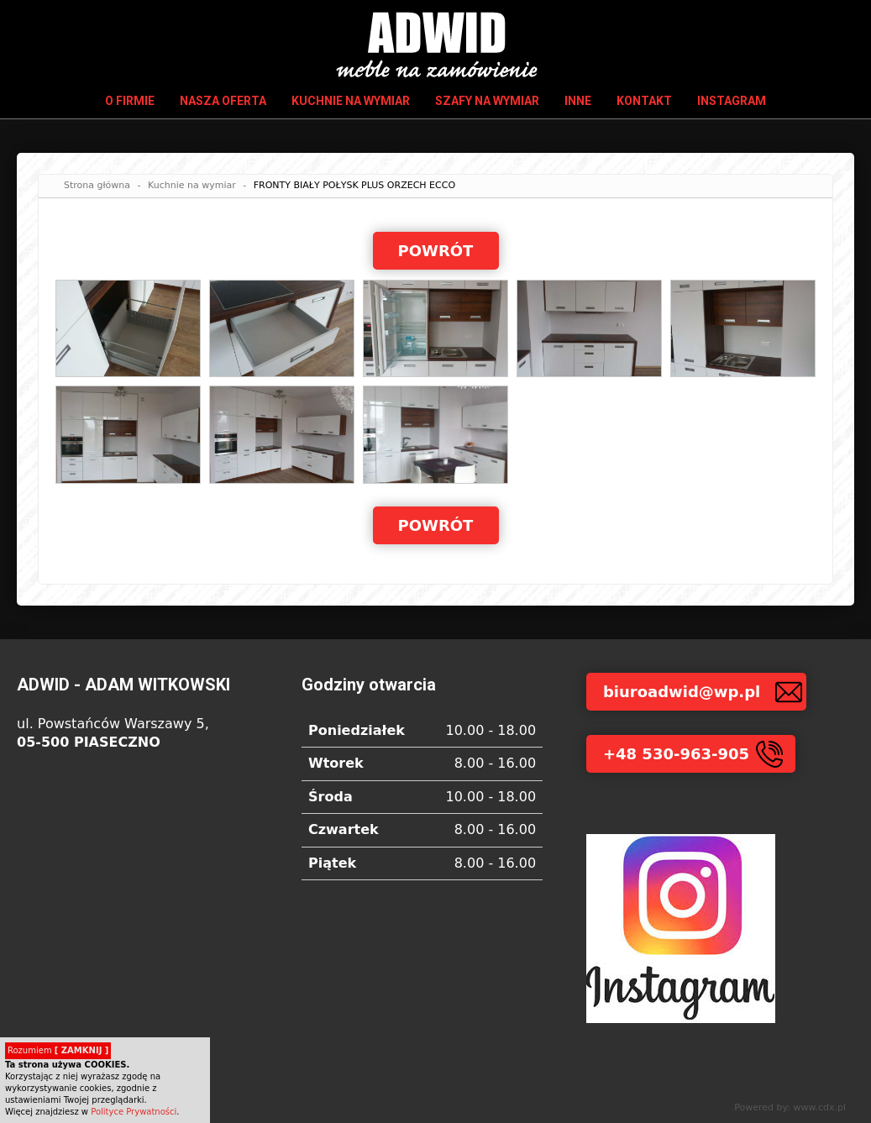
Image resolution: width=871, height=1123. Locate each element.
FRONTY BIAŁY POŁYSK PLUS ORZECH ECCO (354, 185)
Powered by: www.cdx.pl (790, 1107)
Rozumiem (58, 1050)
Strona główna (97, 185)
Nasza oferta (223, 101)
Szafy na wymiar (487, 101)
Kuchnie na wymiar (350, 101)
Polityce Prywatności (133, 1111)
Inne (577, 101)
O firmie (130, 101)
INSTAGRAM (731, 101)
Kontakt (644, 101)
